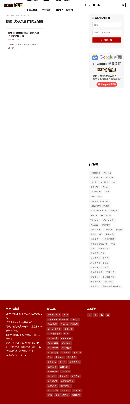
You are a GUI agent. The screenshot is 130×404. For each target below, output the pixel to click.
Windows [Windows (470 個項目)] (66, 343)
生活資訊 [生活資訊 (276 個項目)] (64, 367)
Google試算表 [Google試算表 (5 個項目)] (54, 329)
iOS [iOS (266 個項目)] (114, 182)
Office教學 (32, 9)
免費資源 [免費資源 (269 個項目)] (66, 352)
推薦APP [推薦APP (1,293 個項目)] (60, 357)
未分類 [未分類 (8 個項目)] (63, 362)
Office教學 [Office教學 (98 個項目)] (52, 338)
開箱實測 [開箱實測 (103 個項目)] (94, 286)
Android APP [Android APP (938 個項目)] (54, 315)
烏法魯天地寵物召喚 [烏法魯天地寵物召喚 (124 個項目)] (99, 258)
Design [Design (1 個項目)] (75, 319)
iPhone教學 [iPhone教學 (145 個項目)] (95, 192)
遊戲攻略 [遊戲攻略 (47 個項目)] (108, 281)
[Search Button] (123, 5)
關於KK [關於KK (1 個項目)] (77, 390)
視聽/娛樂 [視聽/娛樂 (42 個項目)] (52, 386)
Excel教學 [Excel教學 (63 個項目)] (52, 324)
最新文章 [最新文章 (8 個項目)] (72, 357)
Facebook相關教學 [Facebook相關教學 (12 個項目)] (69, 324)
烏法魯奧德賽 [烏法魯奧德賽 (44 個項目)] (96, 272)
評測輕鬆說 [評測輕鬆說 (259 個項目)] (65, 386)
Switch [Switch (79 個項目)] (93, 215)
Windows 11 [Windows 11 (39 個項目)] (108, 220)
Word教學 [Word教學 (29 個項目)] (66, 348)
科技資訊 (46, 9)
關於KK (70, 9)
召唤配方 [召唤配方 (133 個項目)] (108, 229)
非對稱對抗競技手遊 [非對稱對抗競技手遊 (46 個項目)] (111, 286)
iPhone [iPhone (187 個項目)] (105, 187)
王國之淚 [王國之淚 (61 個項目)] (110, 272)
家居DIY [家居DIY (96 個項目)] (77, 352)
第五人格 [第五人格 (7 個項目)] (76, 376)
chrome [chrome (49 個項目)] (109, 177)
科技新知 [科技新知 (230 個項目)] (66, 371)
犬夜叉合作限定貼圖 (23, 15)
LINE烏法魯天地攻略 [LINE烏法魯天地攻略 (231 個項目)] (99, 206)
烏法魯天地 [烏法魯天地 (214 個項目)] (103, 248)
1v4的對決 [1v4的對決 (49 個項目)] (95, 173)
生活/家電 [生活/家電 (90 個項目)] (52, 367)
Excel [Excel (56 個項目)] (93, 182)
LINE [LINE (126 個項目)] (107, 192)
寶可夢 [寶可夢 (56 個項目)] (119, 229)
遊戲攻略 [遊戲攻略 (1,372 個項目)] (66, 390)
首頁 (7, 15)
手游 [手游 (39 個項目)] (113, 244)
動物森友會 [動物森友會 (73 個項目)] (95, 229)
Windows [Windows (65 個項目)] (94, 220)
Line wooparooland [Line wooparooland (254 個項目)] (99, 201)
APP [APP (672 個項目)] (66, 315)
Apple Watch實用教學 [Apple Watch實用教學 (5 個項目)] (58, 319)
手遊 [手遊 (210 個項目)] (92, 248)
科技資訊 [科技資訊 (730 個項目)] (52, 376)
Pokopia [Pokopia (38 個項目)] (113, 211)
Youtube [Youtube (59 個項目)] (94, 225)
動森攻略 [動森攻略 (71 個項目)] (106, 225)
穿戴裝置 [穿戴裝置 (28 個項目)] (64, 376)
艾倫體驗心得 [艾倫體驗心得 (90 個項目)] (108, 277)
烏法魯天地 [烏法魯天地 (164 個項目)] (74, 362)
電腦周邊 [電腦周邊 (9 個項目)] (76, 395)
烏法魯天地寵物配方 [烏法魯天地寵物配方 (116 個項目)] (99, 267)
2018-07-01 (20, 39)
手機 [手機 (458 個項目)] (50, 357)
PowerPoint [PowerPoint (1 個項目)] (66, 338)
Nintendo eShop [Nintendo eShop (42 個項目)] (98, 211)
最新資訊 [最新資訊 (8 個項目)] (52, 362)
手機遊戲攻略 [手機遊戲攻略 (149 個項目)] (108, 239)
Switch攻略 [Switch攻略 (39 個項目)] (106, 215)
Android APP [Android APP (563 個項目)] (96, 177)
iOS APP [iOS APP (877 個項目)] (68, 329)
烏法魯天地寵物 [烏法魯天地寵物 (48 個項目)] (97, 253)
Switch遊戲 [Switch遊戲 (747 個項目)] (53, 343)
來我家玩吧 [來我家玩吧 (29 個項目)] (53, 352)
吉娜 (12, 39)
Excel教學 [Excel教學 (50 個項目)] (104, 182)
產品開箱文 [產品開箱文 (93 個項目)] (53, 371)
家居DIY (59, 9)
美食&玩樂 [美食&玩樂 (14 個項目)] (52, 381)
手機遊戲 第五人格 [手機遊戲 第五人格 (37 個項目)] (98, 244)
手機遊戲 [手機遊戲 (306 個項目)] (94, 239)
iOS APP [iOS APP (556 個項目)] (94, 187)
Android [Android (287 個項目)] (107, 173)
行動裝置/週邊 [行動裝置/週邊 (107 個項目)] (67, 381)
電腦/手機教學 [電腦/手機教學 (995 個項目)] (62, 395)
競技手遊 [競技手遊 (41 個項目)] (94, 277)
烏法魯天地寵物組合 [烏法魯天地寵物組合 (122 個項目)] (99, 263)
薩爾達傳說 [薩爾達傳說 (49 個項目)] (95, 281)
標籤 (12, 15)
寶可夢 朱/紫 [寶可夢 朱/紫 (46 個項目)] (96, 234)
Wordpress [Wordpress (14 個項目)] (53, 348)
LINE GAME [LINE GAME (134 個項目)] (96, 196)
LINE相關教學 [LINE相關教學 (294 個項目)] (54, 333)
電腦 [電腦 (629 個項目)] (50, 395)
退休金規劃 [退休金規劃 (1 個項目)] (53, 390)
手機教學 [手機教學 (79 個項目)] (110, 234)
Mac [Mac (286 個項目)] (66, 333)
